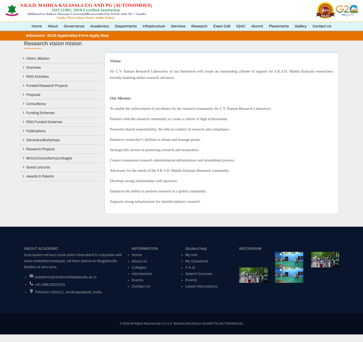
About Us (139, 261)
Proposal (33, 95)
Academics (99, 26)
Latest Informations (201, 286)
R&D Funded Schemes (44, 122)
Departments (126, 26)
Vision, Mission (38, 58)
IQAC (241, 26)
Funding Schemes (40, 113)
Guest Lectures (38, 167)
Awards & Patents (40, 176)
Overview (33, 68)
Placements (279, 26)
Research (199, 26)
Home (37, 26)
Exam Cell (221, 26)
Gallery (301, 26)
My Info (191, 255)
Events (137, 280)
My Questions (196, 261)
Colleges (139, 267)
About (53, 26)
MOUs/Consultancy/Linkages (49, 158)
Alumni (257, 26)
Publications (36, 131)
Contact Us (322, 26)
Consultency (36, 104)
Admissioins (142, 274)
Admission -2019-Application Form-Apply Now (67, 35)
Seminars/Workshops (43, 140)
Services (178, 26)
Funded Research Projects (47, 86)
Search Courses (198, 274)
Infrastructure (154, 26)
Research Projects (40, 149)
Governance (74, 26)
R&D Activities (37, 77)
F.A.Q (190, 267)
